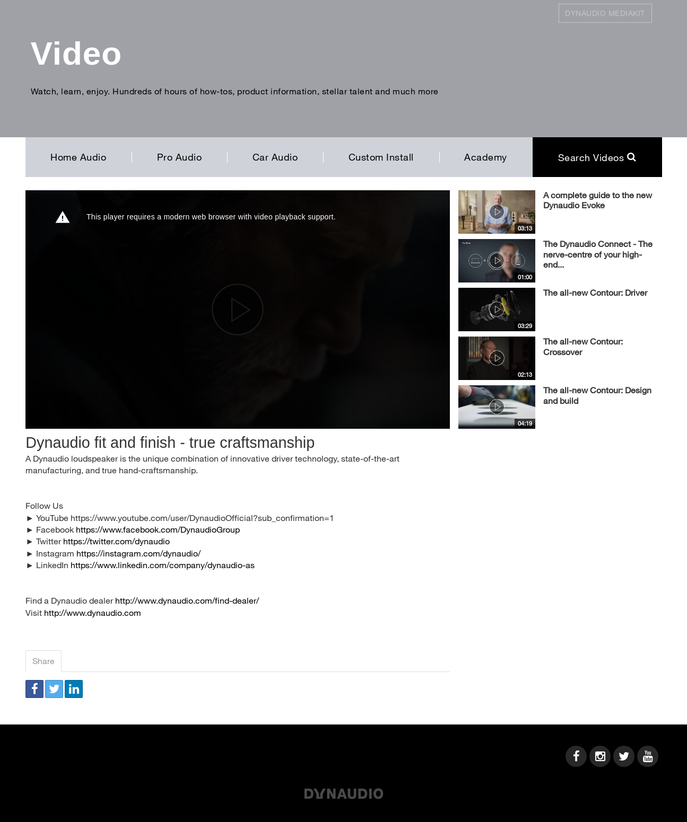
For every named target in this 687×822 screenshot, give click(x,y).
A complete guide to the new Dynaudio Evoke (597, 200)
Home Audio (78, 157)
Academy (485, 157)
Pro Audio (179, 157)
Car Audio (275, 157)
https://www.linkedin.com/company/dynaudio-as (163, 565)
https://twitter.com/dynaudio (116, 541)
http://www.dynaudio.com (92, 612)
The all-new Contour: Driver (595, 292)
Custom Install (381, 157)
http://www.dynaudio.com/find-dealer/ (187, 600)
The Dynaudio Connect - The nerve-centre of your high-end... (598, 254)
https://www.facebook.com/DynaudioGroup (158, 529)
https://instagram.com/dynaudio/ (138, 553)
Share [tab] (43, 661)
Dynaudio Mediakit (605, 12)
